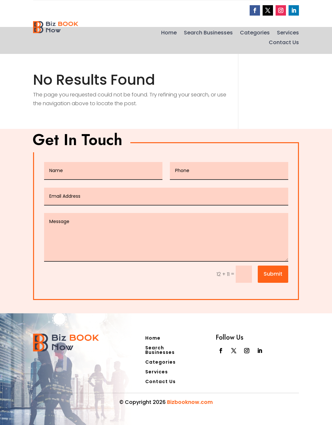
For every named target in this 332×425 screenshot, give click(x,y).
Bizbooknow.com (190, 402)
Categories (255, 33)
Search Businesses (208, 33)
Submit (273, 274)
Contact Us (284, 43)
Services (288, 33)
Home (169, 33)
